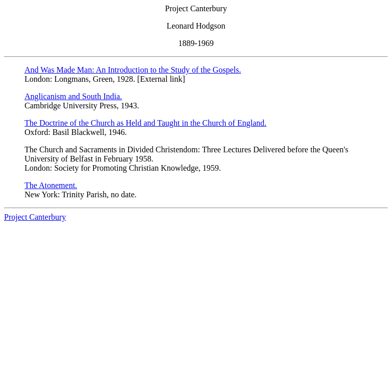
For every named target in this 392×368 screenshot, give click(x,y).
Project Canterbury (35, 217)
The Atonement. (50, 185)
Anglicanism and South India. (73, 96)
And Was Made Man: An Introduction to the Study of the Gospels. (132, 69)
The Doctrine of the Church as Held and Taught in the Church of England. (145, 123)
